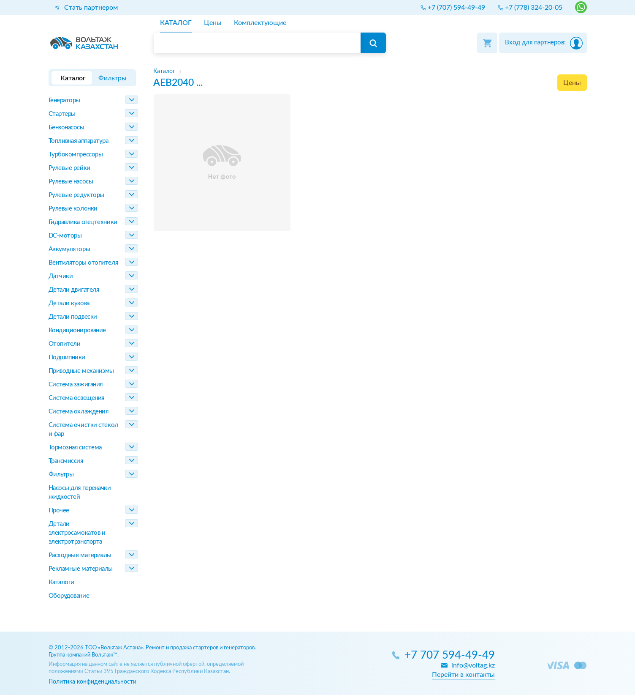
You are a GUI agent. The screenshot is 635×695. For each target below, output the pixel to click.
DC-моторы (65, 236)
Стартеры (62, 114)
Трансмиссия (66, 461)
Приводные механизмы (81, 371)
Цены (572, 82)
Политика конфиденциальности (92, 682)
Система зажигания (76, 384)
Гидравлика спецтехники (83, 222)
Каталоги (61, 582)
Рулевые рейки (69, 168)
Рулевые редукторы (76, 195)
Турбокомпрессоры (76, 154)
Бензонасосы (66, 127)
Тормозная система (75, 447)
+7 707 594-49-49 (449, 655)
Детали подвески (73, 317)
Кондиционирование (77, 330)
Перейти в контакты (463, 674)
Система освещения (76, 398)
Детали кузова (69, 303)
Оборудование (69, 596)
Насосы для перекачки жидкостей (80, 492)
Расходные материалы (80, 555)
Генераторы (65, 100)
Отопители (65, 344)
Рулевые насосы (71, 181)
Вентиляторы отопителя (83, 263)
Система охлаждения (79, 411)
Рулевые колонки (73, 208)
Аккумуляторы (69, 249)
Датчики (61, 276)
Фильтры (61, 474)
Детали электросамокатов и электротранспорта (77, 533)
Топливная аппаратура (79, 141)
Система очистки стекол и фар (83, 429)
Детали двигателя (74, 290)
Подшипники (67, 357)
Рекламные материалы (81, 569)
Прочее (59, 510)
